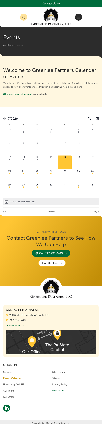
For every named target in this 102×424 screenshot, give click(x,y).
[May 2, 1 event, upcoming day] (78, 190)
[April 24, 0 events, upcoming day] (65, 176)
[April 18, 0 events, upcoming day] (78, 162)
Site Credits (58, 372)
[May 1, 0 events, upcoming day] (65, 190)
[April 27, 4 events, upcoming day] (10, 190)
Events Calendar (12, 378)
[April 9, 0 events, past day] (51, 149)
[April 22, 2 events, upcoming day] (37, 176)
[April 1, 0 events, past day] (37, 135)
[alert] (51, 201)
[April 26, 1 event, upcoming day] (92, 176)
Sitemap (56, 378)
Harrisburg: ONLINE (13, 384)
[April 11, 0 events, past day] (78, 149)
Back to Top (58, 390)
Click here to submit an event (17, 94)
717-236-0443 (15, 320)
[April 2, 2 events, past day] (51, 135)
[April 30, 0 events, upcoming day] (51, 190)
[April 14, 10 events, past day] (23, 162)
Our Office (8, 396)
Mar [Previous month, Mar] (5, 212)
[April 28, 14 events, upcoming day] (23, 190)
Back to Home (15, 45)
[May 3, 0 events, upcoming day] (92, 190)
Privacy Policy (59, 384)
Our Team (8, 390)
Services (7, 372)
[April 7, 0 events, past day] (23, 149)
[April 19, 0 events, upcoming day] (92, 162)
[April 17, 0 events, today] (65, 162)
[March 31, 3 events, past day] (23, 135)
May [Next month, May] (96, 212)
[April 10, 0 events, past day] (65, 149)
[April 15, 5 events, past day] (37, 162)
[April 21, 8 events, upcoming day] (23, 176)
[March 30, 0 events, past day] (10, 135)
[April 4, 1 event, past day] (78, 135)
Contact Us (51, 3)
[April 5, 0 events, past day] (92, 135)
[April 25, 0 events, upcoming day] (78, 176)
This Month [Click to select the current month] (51, 212)
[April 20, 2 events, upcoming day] (10, 176)
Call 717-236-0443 (51, 253)
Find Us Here (50, 263)
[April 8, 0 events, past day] (37, 149)
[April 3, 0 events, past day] (65, 135)
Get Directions (13, 325)
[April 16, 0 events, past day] (51, 162)
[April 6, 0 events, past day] (10, 149)
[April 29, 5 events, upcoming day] (37, 190)
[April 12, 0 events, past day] (92, 149)
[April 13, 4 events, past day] (10, 162)
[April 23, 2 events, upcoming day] (51, 176)
